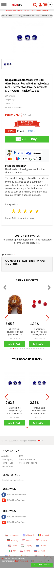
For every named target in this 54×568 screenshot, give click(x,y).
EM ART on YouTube (13, 500)
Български (12, 535)
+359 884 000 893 (41, 10)
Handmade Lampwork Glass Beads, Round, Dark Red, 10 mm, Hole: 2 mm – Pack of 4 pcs (39, 331)
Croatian (41, 540)
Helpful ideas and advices (12, 480)
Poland (25, 550)
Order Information (27, 459)
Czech (12, 545)
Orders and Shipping (28, 462)
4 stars (31, 211)
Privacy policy (7, 459)
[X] (2, 558)
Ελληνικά (28, 535)
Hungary (26, 545)
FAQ (21, 456)
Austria (27, 540)
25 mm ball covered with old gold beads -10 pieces (15, 331)
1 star (14, 211)
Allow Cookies (42, 564)
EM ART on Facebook (13, 494)
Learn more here (21, 561)
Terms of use (7, 462)
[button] (11, 348)
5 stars (37, 211)
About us (5, 456)
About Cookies (8, 466)
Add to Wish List (13, 108)
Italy (12, 550)
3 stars (26, 211)
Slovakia (39, 550)
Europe (41, 545)
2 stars (20, 211)
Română (43, 535)
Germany (12, 540)
